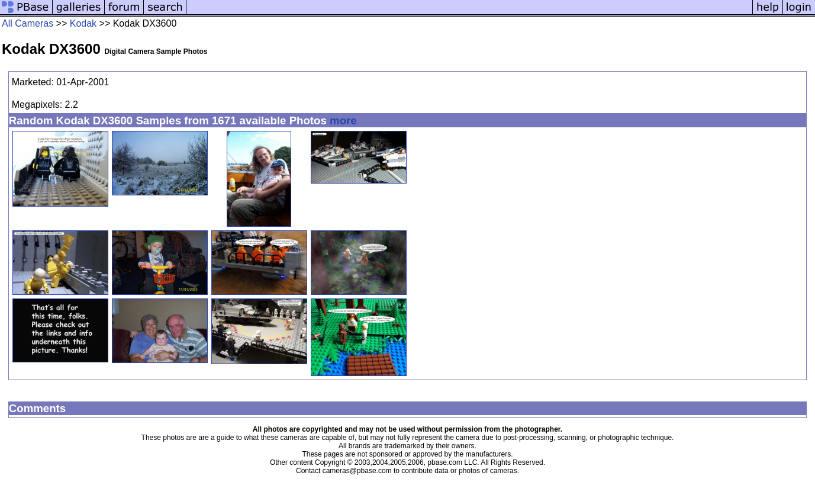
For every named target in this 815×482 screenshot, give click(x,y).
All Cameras (27, 23)
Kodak (83, 23)
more (343, 120)
